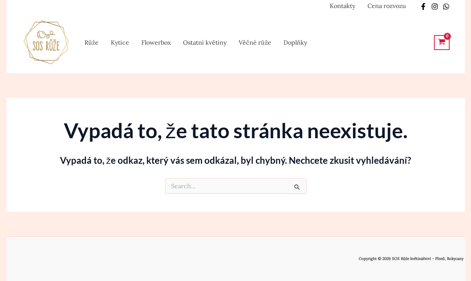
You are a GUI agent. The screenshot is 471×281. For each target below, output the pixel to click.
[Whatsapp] (446, 6)
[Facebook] (423, 6)
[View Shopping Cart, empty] (442, 42)
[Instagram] (434, 6)
